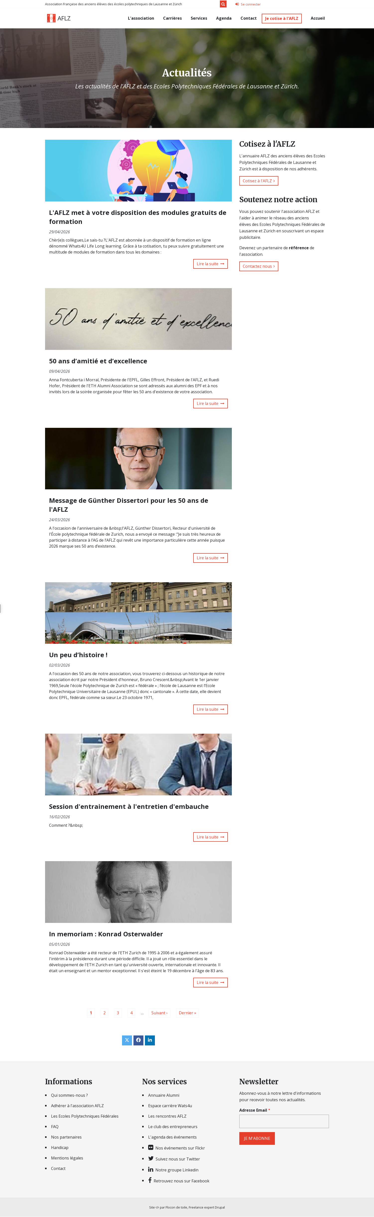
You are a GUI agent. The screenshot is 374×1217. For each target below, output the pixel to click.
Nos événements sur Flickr (180, 1148)
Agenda (224, 18)
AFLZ (64, 18)
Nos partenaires (66, 1137)
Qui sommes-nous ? (69, 1095)
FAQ (55, 1127)
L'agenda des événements (172, 1137)
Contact (249, 18)
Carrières (172, 18)
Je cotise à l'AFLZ (281, 18)
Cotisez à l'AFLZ (257, 181)
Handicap (59, 1148)
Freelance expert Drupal (207, 1208)
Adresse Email (253, 1110)
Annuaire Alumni (163, 1095)
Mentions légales (67, 1158)
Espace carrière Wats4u (170, 1106)
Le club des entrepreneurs (172, 1127)
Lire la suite (207, 264)
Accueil (318, 18)
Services (199, 18)
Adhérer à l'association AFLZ (77, 1106)
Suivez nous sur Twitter (178, 1159)
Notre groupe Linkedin (176, 1170)
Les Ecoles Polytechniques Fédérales (85, 1116)
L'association (141, 18)
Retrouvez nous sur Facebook (181, 1181)
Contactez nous (257, 266)
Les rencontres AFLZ (167, 1116)
